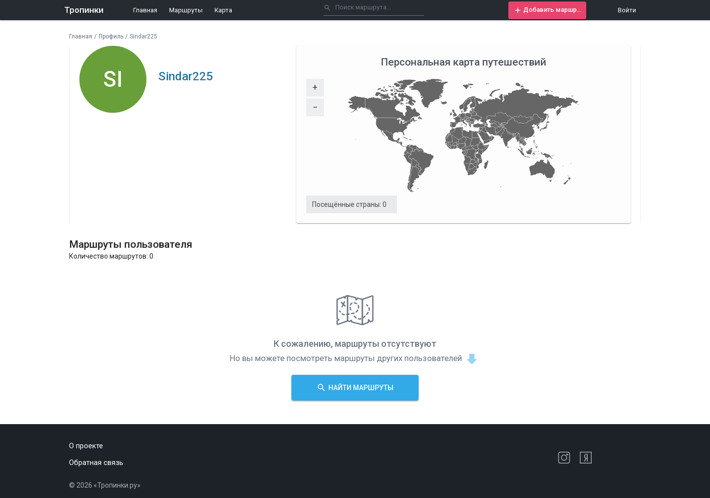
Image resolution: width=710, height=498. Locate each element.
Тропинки (84, 10)
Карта (223, 10)
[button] (547, 10)
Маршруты (186, 10)
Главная (145, 10)
